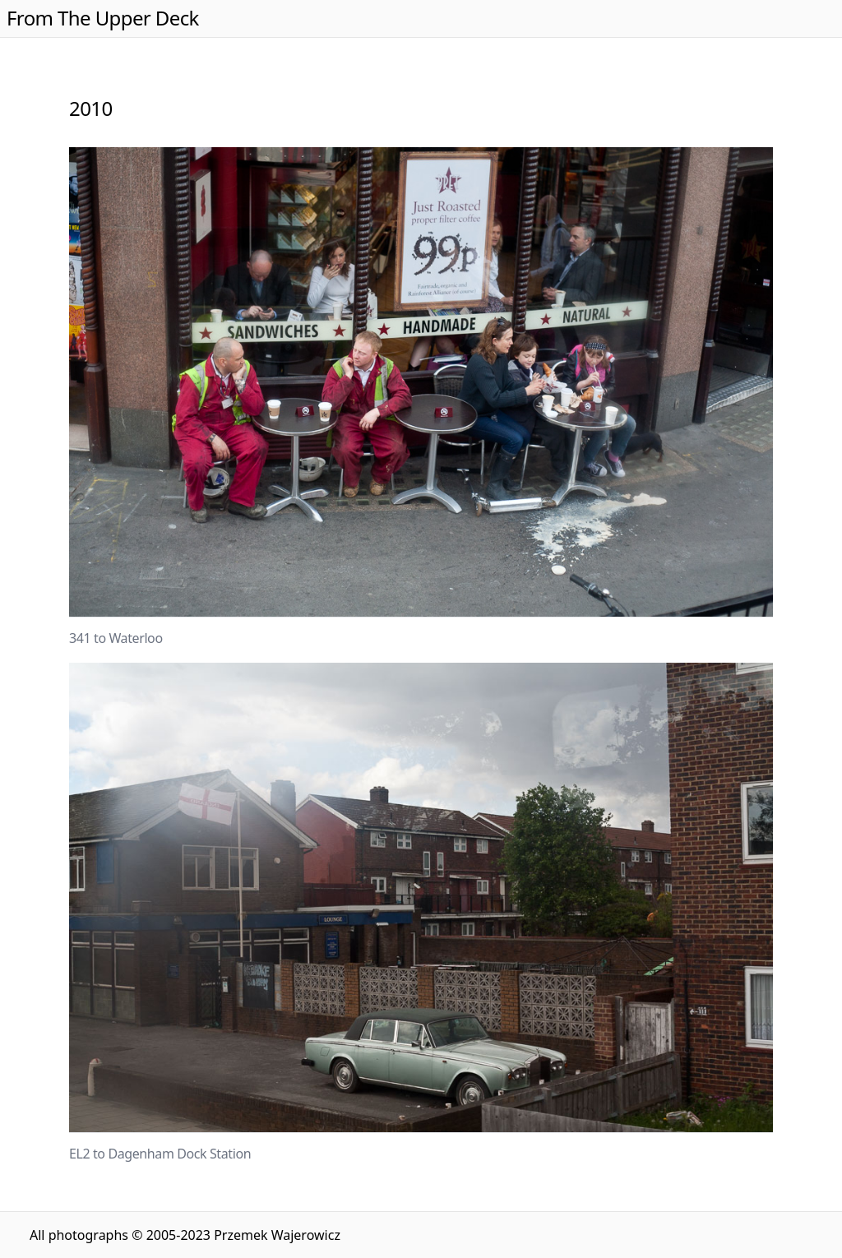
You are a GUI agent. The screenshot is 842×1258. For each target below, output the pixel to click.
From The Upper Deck (103, 17)
